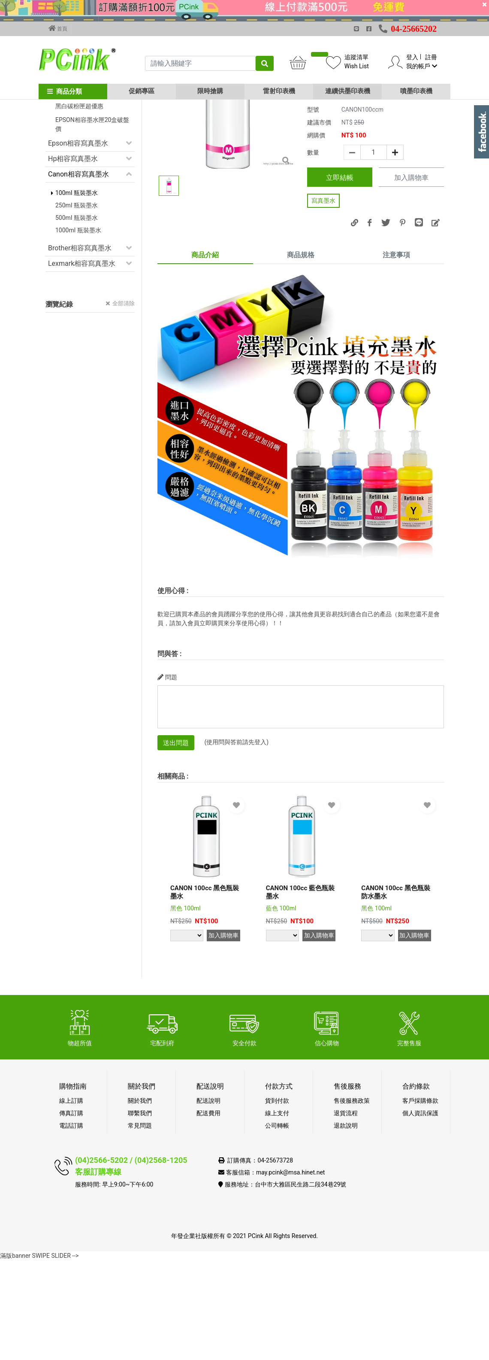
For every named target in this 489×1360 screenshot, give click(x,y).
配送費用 (208, 1212)
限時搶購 (210, 91)
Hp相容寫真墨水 (73, 258)
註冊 (431, 57)
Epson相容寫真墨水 (78, 243)
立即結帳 (339, 277)
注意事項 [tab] (396, 354)
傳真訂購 (71, 1212)
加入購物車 (411, 278)
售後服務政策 (352, 1200)
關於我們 (140, 1200)
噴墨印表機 (416, 91)
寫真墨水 (323, 300)
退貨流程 (346, 1212)
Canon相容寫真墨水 (78, 274)
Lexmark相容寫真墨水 (81, 363)
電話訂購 (71, 1225)
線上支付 (277, 1212)
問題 (167, 776)
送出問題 (176, 842)
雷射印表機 (279, 91)
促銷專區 (141, 91)
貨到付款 (277, 1200)
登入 (412, 57)
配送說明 (208, 1200)
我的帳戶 (421, 66)
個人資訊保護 (420, 1212)
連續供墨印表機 (347, 91)
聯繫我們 (140, 1212)
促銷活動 (61, 159)
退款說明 (346, 1225)
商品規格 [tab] (300, 354)
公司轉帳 (277, 1225)
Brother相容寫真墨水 (80, 348)
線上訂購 (71, 1200)
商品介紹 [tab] (205, 354)
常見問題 (140, 1225)
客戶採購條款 (420, 1200)
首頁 (57, 28)
